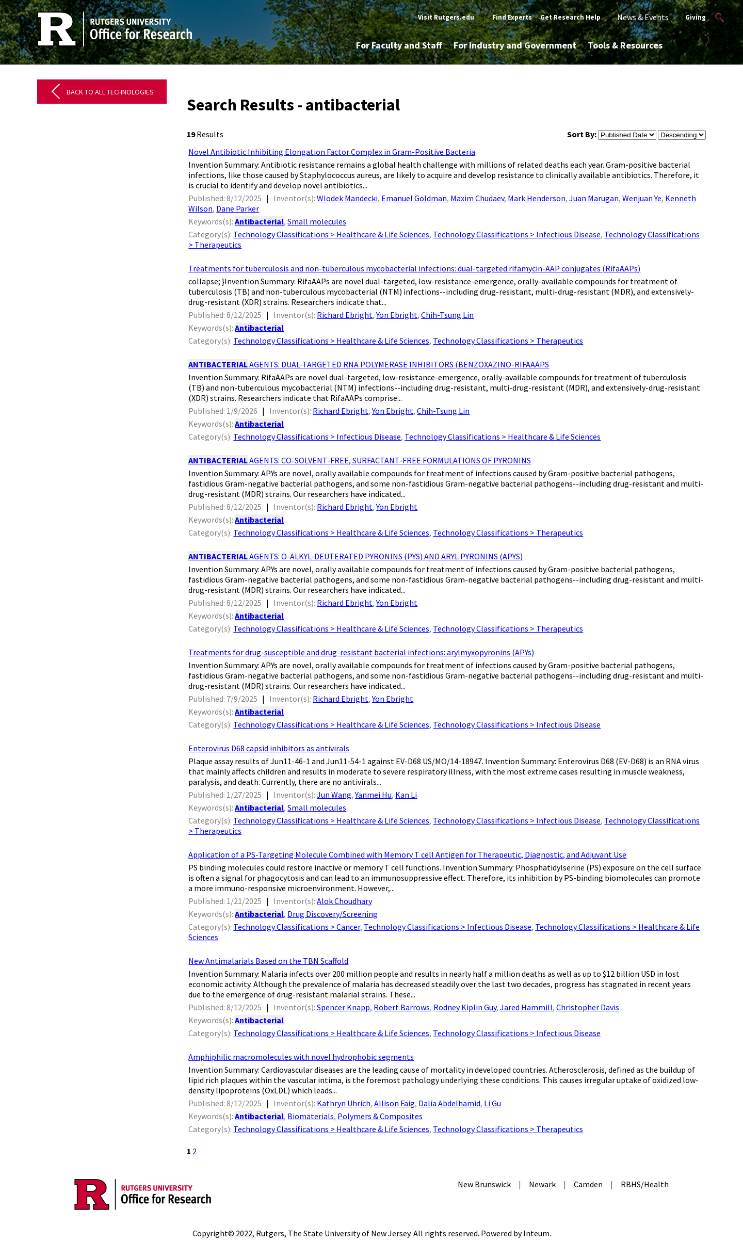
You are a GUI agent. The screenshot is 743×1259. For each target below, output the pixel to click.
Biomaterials (310, 1116)
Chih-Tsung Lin (447, 315)
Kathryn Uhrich (343, 1103)
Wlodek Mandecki (347, 198)
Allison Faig (394, 1103)
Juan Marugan (594, 198)
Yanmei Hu (373, 794)
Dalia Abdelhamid (449, 1103)
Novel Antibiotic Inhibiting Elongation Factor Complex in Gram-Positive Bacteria (331, 152)
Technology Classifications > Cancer (296, 927)
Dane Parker (237, 208)
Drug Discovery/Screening (332, 914)
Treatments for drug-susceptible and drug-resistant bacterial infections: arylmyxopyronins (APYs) (361, 652)
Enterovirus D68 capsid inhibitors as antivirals (268, 748)
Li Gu (492, 1103)
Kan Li (406, 794)
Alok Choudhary (344, 901)
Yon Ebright (396, 315)
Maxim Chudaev (477, 198)
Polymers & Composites (380, 1116)
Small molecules (316, 221)
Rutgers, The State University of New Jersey (333, 1233)
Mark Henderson (537, 198)
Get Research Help (570, 17)
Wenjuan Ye (641, 198)
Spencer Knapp (343, 1007)
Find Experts (512, 17)
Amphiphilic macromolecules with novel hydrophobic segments (301, 1057)
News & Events (643, 17)
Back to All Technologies (110, 91)
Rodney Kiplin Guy (464, 1007)
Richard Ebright (345, 315)
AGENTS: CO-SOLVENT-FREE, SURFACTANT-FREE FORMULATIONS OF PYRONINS (359, 460)
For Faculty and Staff (399, 45)
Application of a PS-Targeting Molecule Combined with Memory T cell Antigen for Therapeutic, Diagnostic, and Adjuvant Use (407, 854)
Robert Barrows (402, 1007)
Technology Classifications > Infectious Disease (517, 234)
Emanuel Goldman (414, 198)
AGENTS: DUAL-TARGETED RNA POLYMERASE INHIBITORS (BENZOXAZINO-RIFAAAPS (368, 364)
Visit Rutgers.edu (446, 17)
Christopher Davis (587, 1007)
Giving (695, 17)
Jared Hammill (526, 1007)
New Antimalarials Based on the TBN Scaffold (268, 961)
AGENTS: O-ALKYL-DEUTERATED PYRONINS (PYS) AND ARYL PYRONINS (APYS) (355, 556)
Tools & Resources (625, 45)
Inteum (536, 1233)
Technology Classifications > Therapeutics (508, 340)
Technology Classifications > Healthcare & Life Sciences (331, 234)
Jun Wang (334, 794)
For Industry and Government (515, 45)
